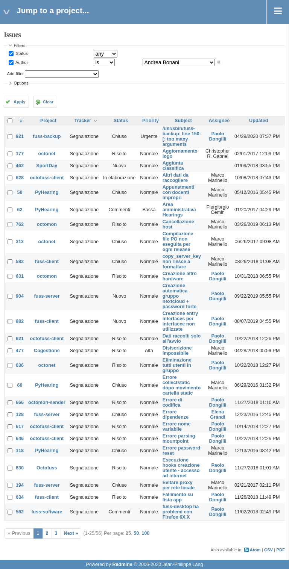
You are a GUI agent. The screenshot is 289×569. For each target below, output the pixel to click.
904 (20, 296)
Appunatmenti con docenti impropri (179, 192)
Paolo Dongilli (217, 136)
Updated (258, 120)
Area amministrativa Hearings (179, 210)
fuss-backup (47, 136)
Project (48, 120)
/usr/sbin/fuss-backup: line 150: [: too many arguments (182, 136)
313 (20, 241)
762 (20, 224)
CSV (268, 550)
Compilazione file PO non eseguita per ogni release (178, 241)
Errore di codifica (173, 402)
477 (20, 350)
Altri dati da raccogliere (176, 178)
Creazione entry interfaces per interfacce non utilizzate (180, 321)
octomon (47, 224)
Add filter (15, 73)
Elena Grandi (217, 414)
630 (20, 468)
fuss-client (47, 261)
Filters (20, 45)
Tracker (82, 120)
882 (20, 321)
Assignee (219, 120)
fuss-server (46, 296)
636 (20, 365)
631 (20, 276)
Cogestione (47, 350)
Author (21, 62)
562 (20, 512)
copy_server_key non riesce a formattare (182, 261)
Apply (19, 102)
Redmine (122, 564)
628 (20, 177)
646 (20, 438)
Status (21, 53)
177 (20, 153)
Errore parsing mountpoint (179, 438)
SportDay (46, 165)
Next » (71, 533)
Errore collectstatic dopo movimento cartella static (182, 385)
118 (20, 450)
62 (20, 209)
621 (20, 338)
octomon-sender (46, 402)
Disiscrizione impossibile (177, 350)
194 (20, 485)
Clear (48, 102)
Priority (150, 120)
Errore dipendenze (176, 414)
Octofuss (47, 468)
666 (20, 402)
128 (20, 414)
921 (20, 136)
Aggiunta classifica (173, 165)
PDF (280, 550)
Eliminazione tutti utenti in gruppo (177, 365)
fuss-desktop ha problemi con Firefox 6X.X (181, 512)
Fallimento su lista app (178, 497)
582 (20, 261)
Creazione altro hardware (180, 276)
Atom (255, 550)
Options (21, 83)
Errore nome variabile (177, 426)
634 (20, 497)
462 (20, 165)
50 (20, 192)
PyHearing (46, 192)
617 (20, 426)
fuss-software (46, 512)
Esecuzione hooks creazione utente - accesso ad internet (181, 467)
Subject (183, 120)
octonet (46, 153)
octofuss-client (47, 177)
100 (145, 533)
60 (20, 385)
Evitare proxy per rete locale (179, 485)
